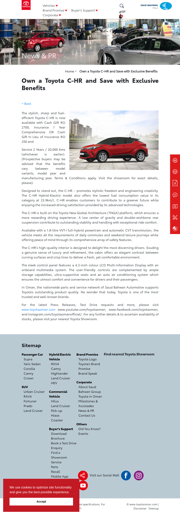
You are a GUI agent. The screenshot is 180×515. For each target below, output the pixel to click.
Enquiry (56, 447)
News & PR (86, 410)
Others (81, 424)
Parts (54, 466)
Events (83, 433)
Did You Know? (89, 428)
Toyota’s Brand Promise (89, 366)
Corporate (50, 14)
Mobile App (59, 476)
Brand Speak (87, 373)
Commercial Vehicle (58, 393)
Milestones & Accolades (88, 403)
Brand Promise (53, 10)
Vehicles (49, 5)
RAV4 (28, 396)
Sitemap (153, 508)
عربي (122, 11)
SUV (25, 386)
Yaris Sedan (32, 363)
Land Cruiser (33, 410)
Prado (28, 405)
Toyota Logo (87, 359)
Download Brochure (58, 435)
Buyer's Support (83, 10)
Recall (55, 471)
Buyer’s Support (61, 428)
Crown (29, 378)
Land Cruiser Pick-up (60, 408)
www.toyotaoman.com (38, 309)
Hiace (55, 415)
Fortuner (30, 401)
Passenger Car (32, 354)
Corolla (29, 368)
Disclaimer (140, 508)
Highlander (59, 373)
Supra (28, 359)
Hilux (55, 401)
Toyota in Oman (90, 396)
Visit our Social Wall (104, 475)
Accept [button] (41, 501)
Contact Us (86, 415)
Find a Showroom (59, 454)
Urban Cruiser (34, 391)
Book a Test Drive (63, 443)
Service (56, 462)
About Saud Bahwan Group (89, 389)
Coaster (57, 420)
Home (70, 71)
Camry (28, 373)
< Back (26, 103)
